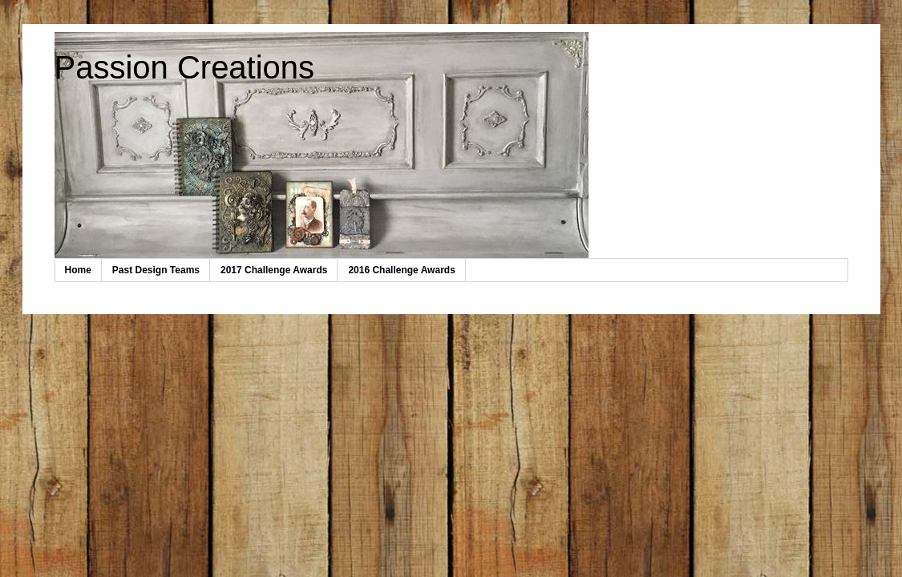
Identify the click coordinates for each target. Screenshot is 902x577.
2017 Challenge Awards (273, 270)
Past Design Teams (156, 270)
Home (78, 270)
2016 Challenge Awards (401, 270)
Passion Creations (185, 67)
